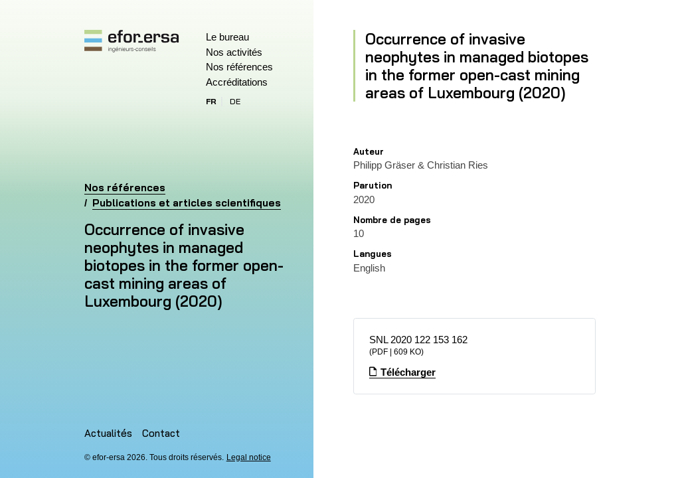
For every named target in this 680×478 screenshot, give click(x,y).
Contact (161, 433)
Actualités (108, 433)
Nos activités (234, 52)
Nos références (239, 66)
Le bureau (227, 36)
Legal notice (248, 457)
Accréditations (237, 82)
